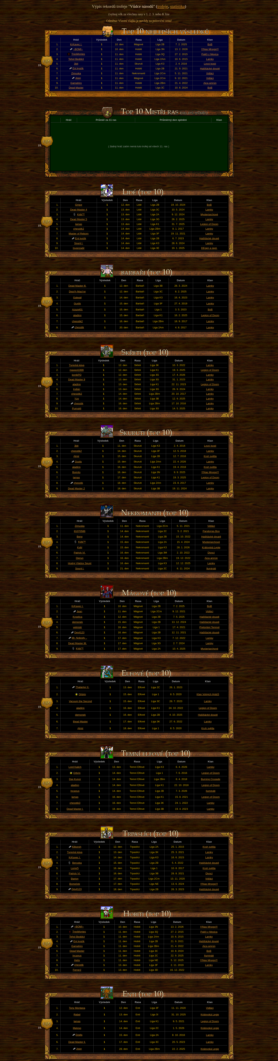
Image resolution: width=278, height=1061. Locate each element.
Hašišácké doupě (210, 68)
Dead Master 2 (76, 488)
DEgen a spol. (209, 248)
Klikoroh (76, 846)
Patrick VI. (80, 552)
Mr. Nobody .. (79, 637)
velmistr (77, 627)
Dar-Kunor (75, 779)
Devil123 (79, 632)
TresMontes (78, 54)
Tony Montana (77, 1008)
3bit (76, 63)
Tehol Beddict (76, 59)
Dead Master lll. (77, 285)
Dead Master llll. (77, 643)
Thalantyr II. (82, 687)
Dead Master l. (75, 808)
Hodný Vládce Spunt (80, 563)
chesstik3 (75, 802)
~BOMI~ (78, 49)
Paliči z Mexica (209, 54)
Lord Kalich (75, 767)
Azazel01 (77, 309)
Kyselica (77, 616)
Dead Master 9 (76, 379)
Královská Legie (211, 547)
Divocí (211, 552)
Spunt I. (78, 243)
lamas (78, 224)
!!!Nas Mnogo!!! (210, 49)
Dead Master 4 (78, 209)
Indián (76, 389)
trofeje (162, 6)
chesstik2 (78, 228)
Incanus (75, 790)
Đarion (74, 878)
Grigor (78, 204)
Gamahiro (76, 83)
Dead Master (76, 87)
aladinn (77, 315)
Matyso (77, 1028)
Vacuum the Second (80, 701)
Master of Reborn (79, 233)
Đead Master (80, 721)
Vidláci (210, 73)
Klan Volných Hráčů (208, 694)
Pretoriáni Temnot (209, 627)
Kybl (79, 547)
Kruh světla (210, 456)
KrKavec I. (76, 44)
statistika (177, 6)
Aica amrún (209, 83)
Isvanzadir (79, 248)
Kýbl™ (81, 214)
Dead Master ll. (77, 1042)
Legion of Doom (209, 224)
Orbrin (82, 694)
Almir (76, 456)
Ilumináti (211, 568)
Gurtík (77, 303)
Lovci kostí (210, 63)
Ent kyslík (78, 68)
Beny (79, 536)
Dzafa (78, 461)
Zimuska (76, 73)
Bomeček (74, 883)
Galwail (77, 297)
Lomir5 (75, 868)
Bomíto (76, 472)
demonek (77, 622)
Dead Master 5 (78, 219)
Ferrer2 (77, 969)
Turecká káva (76, 365)
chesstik (79, 327)
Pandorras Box (211, 531)
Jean (78, 78)
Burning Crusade (210, 779)
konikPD (76, 374)
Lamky (210, 59)
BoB (210, 44)
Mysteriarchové (209, 214)
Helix (77, 960)
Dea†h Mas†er (77, 291)
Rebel (77, 1014)
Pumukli (76, 408)
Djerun (79, 558)
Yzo (77, 398)
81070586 (79, 531)
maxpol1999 (77, 370)
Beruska (77, 862)
